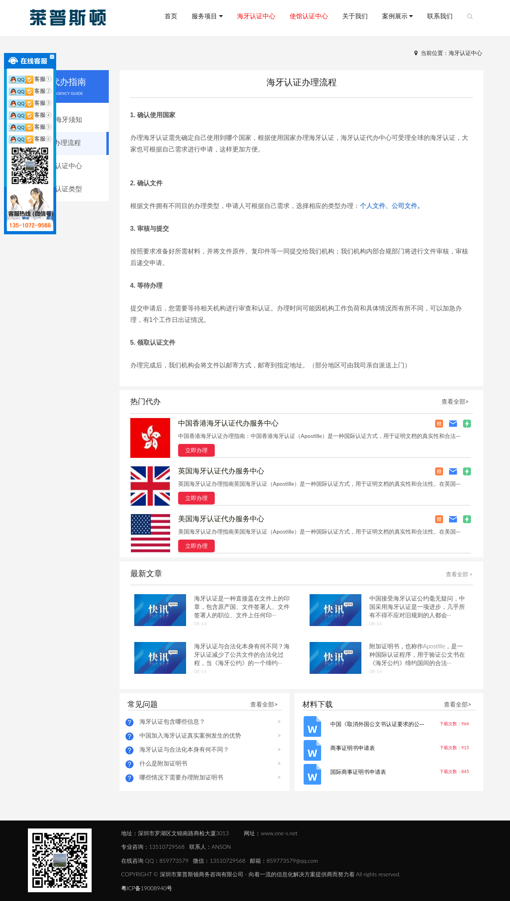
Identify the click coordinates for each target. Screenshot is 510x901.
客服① (30, 78)
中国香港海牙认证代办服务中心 (228, 422)
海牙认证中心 (256, 16)
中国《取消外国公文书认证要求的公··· (377, 723)
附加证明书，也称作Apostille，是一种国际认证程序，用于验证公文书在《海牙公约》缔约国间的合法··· (417, 654)
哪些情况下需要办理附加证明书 (181, 777)
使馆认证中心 (309, 16)
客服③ (30, 102)
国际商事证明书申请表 (358, 771)
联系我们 (440, 16)
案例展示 (397, 16)
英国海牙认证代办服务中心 (221, 470)
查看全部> (455, 401)
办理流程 (67, 142)
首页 (171, 16)
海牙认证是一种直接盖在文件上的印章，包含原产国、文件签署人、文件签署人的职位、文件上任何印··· (242, 606)
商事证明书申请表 (352, 747)
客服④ (30, 114)
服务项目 (207, 16)
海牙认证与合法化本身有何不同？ (184, 749)
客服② (30, 90)
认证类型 (68, 189)
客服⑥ (30, 138)
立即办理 (196, 450)
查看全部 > (459, 574)
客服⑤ (30, 126)
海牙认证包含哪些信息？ (172, 721)
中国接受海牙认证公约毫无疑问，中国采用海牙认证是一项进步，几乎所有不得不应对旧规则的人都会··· (417, 606)
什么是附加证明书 (163, 763)
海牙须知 (68, 119)
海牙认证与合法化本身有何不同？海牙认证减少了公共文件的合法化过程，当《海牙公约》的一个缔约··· (242, 654)
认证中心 (68, 165)
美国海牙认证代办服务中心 (221, 518)
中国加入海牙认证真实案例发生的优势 (190, 735)
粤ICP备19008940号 (146, 888)
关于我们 (355, 16)
